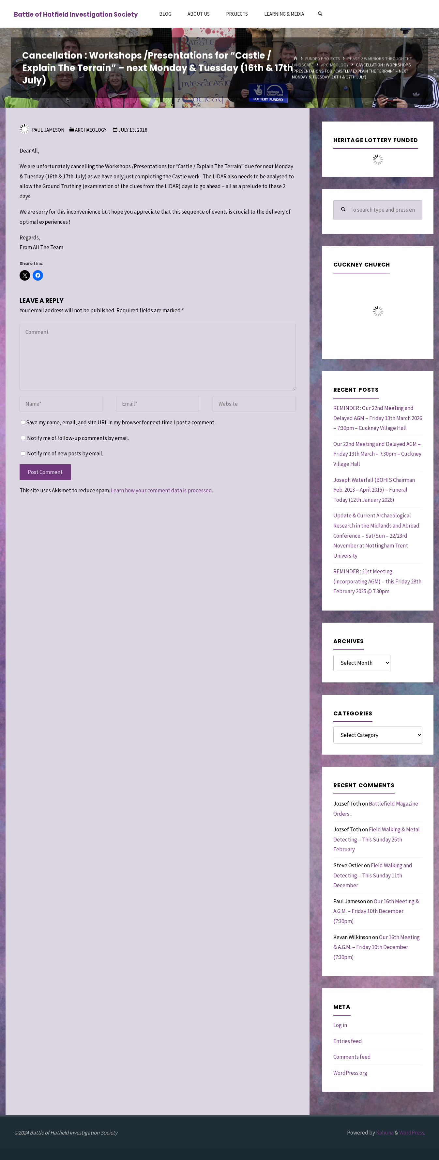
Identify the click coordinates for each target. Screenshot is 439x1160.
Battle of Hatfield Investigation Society (76, 14)
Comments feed (352, 1056)
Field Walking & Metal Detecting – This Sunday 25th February (376, 839)
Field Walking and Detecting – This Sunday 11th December (372, 875)
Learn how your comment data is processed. (162, 490)
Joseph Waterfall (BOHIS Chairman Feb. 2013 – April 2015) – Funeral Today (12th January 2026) (374, 489)
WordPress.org (350, 1072)
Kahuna (384, 1132)
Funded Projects (322, 58)
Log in (340, 1025)
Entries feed (347, 1041)
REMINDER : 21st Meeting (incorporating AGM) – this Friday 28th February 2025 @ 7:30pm (377, 581)
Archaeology (335, 65)
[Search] (319, 14)
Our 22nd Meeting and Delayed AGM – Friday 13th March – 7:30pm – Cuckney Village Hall (377, 453)
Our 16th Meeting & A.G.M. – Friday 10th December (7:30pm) (376, 911)
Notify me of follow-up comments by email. (78, 438)
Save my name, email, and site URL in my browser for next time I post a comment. (118, 422)
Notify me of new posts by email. (65, 453)
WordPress (411, 1132)
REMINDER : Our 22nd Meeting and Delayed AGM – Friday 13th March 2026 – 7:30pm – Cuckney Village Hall (377, 418)
